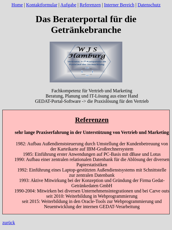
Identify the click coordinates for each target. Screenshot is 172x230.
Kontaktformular (42, 4)
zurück (8, 222)
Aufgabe (68, 4)
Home (17, 4)
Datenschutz (149, 4)
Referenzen (90, 4)
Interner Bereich (119, 4)
